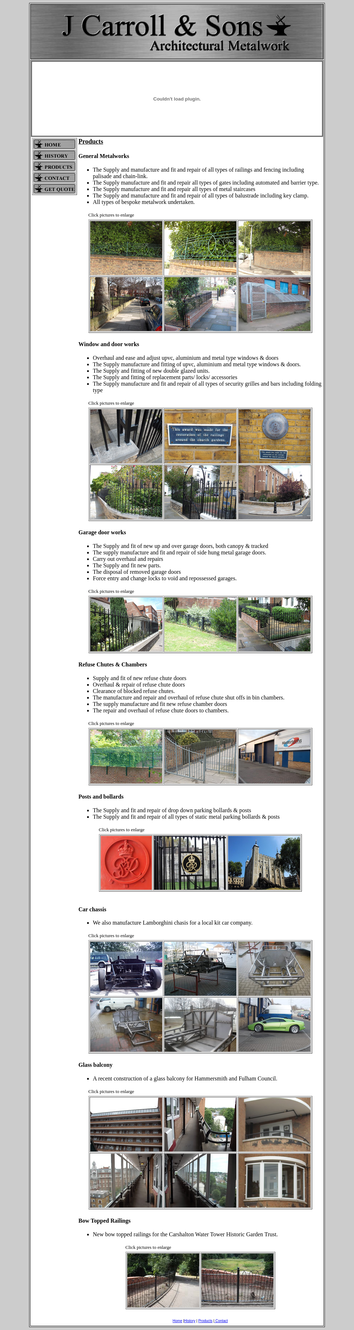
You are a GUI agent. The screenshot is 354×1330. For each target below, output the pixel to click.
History (189, 1321)
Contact (221, 1321)
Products (205, 1321)
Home (177, 1321)
